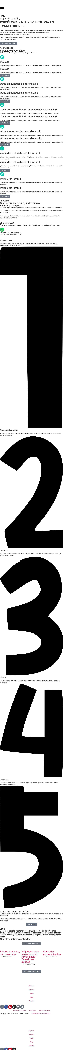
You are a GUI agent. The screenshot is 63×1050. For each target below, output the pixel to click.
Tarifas (31, 993)
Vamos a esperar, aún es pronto (10, 953)
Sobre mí (31, 986)
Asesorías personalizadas (52, 953)
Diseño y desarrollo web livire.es (40, 1013)
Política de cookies (44, 1010)
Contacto (31, 1001)
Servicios (31, 989)
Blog (31, 997)
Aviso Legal (32, 1010)
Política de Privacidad (19, 1010)
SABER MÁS (5, 75)
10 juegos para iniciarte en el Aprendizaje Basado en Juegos (30, 956)
